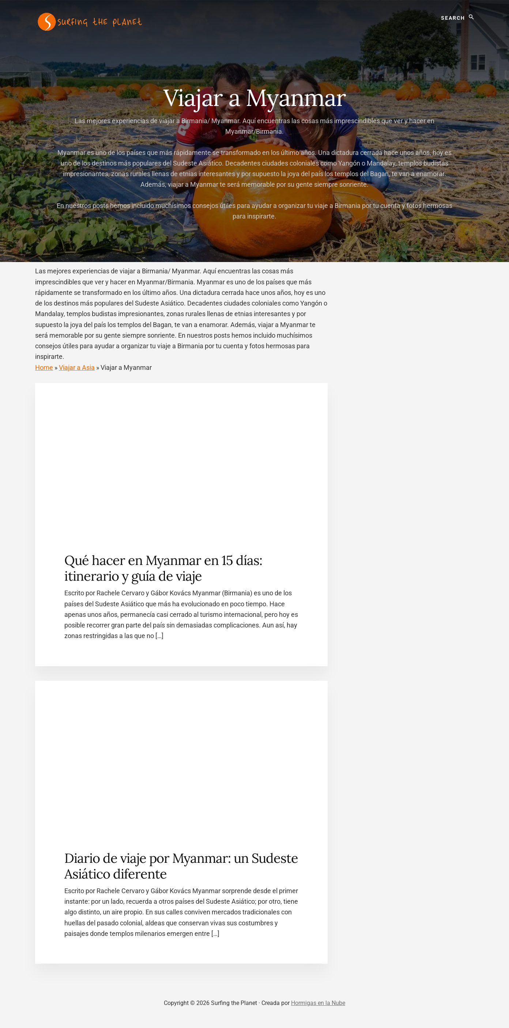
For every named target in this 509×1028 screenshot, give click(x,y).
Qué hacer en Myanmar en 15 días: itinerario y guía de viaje (163, 568)
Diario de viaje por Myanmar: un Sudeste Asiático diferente (181, 866)
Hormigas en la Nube (318, 1002)
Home (44, 367)
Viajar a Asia (77, 367)
